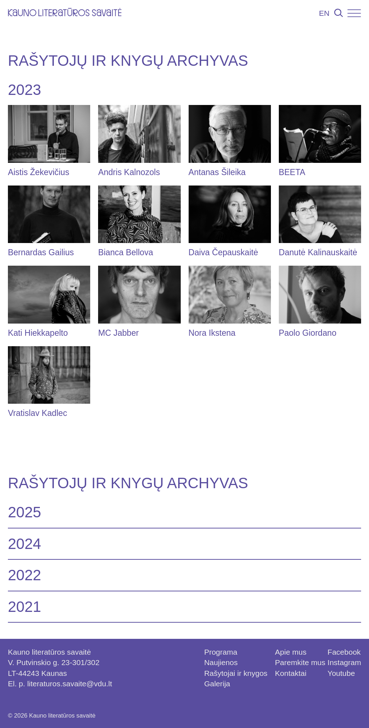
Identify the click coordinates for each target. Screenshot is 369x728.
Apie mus (290, 652)
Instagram (344, 662)
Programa (220, 652)
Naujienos (220, 662)
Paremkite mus (300, 662)
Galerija (217, 683)
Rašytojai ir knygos (235, 673)
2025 (24, 513)
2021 (24, 606)
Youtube (341, 673)
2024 (24, 543)
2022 (24, 575)
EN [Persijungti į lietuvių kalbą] (324, 13)
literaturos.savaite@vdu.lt (69, 683)
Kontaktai (290, 673)
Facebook (344, 652)
